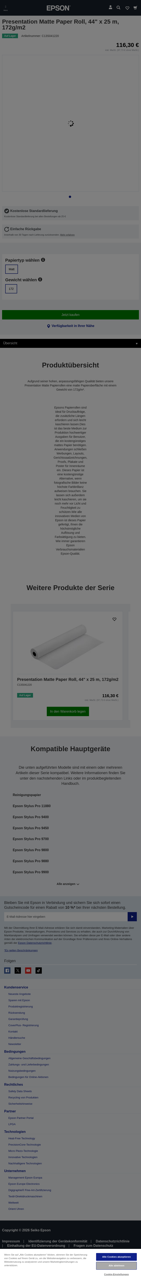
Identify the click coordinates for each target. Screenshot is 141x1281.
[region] (70, 1264)
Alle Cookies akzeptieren (116, 1257)
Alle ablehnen (116, 1265)
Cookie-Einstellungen (116, 1274)
